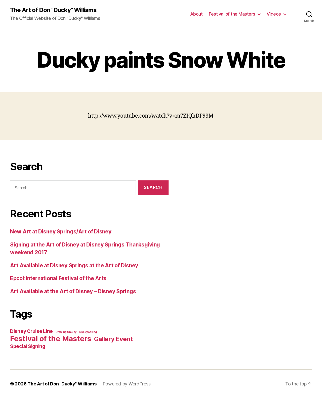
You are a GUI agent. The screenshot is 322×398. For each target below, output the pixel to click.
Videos (274, 14)
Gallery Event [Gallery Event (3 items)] (113, 339)
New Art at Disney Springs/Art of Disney (60, 231)
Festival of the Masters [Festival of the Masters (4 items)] (50, 338)
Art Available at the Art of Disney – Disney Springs (73, 291)
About (196, 14)
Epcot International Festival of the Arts (58, 278)
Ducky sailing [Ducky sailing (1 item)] (88, 332)
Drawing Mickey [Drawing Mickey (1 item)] (66, 332)
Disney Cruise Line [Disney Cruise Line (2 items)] (31, 331)
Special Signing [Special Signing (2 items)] (27, 346)
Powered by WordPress (127, 383)
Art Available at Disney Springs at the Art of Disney (74, 265)
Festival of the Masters (232, 14)
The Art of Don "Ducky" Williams (53, 10)
